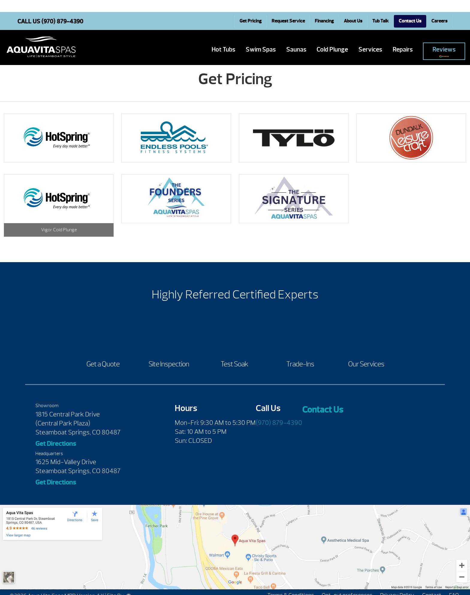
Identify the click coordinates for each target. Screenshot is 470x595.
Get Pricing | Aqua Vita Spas (41, 47)
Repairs (403, 50)
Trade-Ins (300, 364)
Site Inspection (168, 364)
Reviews (444, 52)
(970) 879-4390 (279, 423)
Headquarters (49, 454)
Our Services (366, 364)
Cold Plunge (332, 50)
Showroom (46, 406)
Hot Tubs (223, 50)
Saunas (296, 50)
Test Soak (234, 364)
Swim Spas (261, 50)
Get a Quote (103, 364)
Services (370, 50)
